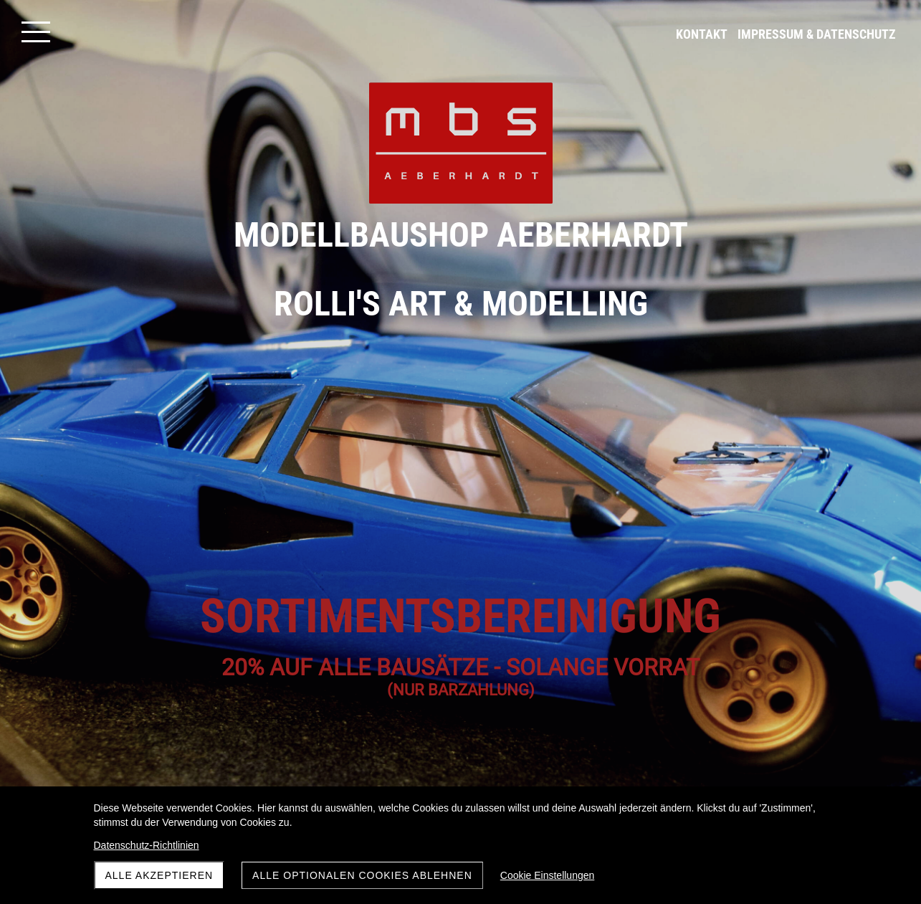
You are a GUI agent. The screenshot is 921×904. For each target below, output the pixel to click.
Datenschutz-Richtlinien (146, 845)
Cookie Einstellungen (547, 875)
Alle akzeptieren (159, 875)
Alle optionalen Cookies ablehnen (362, 875)
